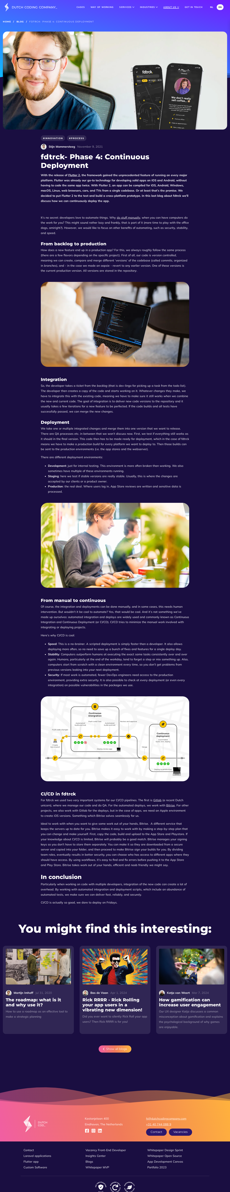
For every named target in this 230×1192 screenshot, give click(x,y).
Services (126, 7)
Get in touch (194, 7)
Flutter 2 (74, 175)
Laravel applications (37, 1156)
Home (7, 21)
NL (211, 7)
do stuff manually (128, 217)
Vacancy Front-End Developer (106, 1150)
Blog (20, 21)
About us (171, 7)
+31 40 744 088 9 (158, 1124)
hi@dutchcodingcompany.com (166, 1118)
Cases (81, 7)
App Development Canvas (165, 1161)
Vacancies (180, 1132)
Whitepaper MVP (97, 1167)
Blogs (89, 1161)
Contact (156, 1132)
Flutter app (31, 1161)
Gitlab (157, 800)
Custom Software (35, 1167)
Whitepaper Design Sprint (165, 1150)
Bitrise (170, 805)
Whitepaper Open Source (164, 1156)
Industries (149, 7)
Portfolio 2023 (157, 1167)
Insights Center (96, 1156)
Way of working (102, 7)
